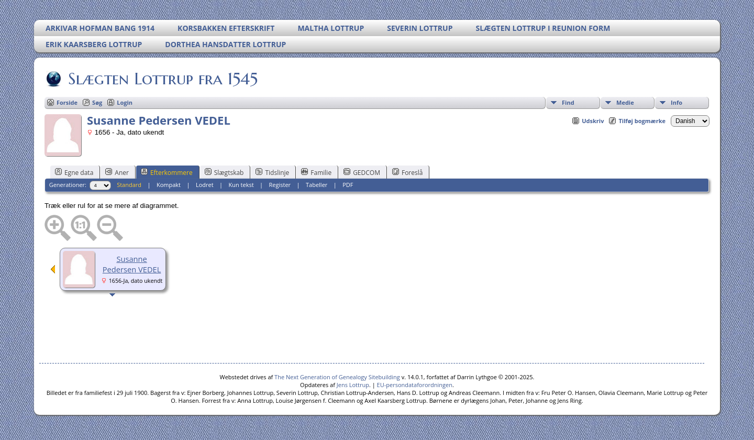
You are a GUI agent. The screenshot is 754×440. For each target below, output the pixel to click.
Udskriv (593, 121)
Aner (117, 172)
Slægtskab (224, 172)
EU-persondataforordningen (414, 385)
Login (124, 102)
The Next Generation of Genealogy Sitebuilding (337, 377)
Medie (625, 102)
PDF (347, 185)
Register (280, 185)
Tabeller (316, 185)
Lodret (205, 185)
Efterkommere (167, 172)
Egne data (74, 172)
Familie (316, 172)
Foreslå (407, 172)
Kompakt (169, 185)
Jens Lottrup (353, 385)
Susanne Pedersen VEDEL (132, 264)
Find (568, 102)
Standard (129, 185)
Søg (97, 102)
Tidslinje (272, 172)
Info (676, 102)
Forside (67, 102)
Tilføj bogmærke (642, 121)
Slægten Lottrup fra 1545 (162, 78)
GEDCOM (361, 172)
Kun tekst (241, 185)
